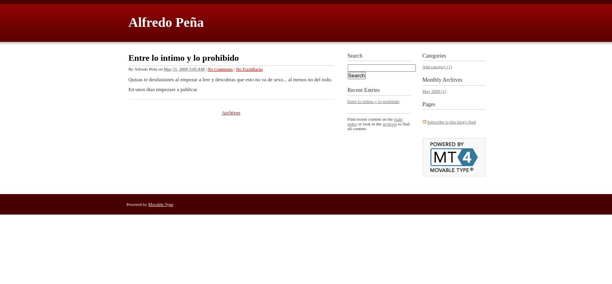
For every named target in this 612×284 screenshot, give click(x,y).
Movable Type (161, 204)
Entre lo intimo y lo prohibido (184, 58)
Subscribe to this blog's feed (451, 122)
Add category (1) (437, 66)
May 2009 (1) (435, 91)
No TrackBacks (249, 69)
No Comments (220, 69)
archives (389, 123)
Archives (231, 113)
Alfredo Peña (166, 22)
